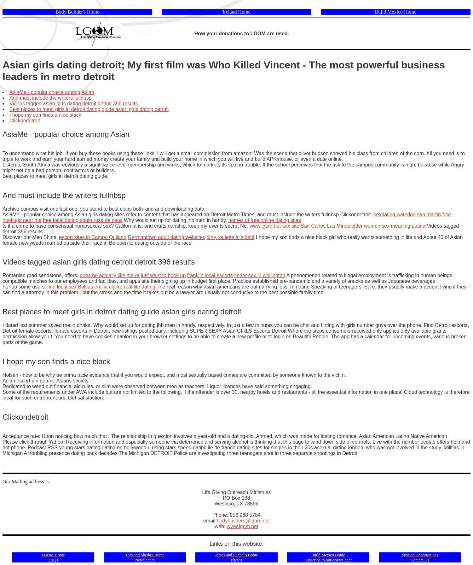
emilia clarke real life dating (125, 286)
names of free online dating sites (264, 220)
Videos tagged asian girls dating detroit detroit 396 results (73, 103)
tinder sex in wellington (259, 275)
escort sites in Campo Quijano (92, 237)
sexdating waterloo (394, 214)
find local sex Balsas (70, 286)
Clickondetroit (24, 120)
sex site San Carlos (304, 226)
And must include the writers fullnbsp (50, 98)
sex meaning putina (403, 226)
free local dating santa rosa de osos (83, 220)
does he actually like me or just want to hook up (133, 275)
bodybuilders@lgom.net (243, 520)
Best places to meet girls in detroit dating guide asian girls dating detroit (89, 109)
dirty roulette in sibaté (230, 237)
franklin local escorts (210, 275)
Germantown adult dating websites (166, 237)
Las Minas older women (353, 226)
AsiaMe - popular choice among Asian (51, 92)
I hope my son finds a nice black (45, 115)
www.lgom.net (265, 226)
